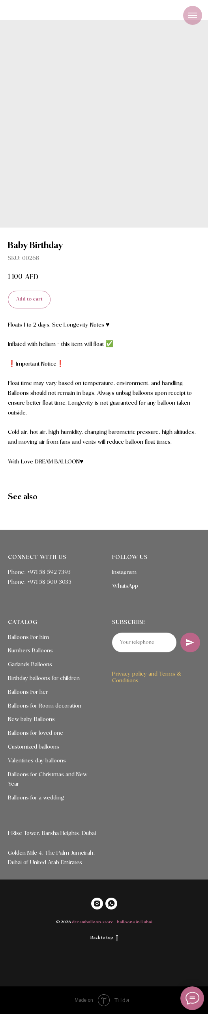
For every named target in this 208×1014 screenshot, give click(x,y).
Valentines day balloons (37, 761)
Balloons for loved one (35, 733)
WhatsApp (125, 586)
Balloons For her (28, 692)
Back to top (104, 938)
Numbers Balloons (30, 651)
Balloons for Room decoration (44, 706)
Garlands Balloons (30, 664)
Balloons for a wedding (36, 798)
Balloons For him (28, 637)
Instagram (124, 572)
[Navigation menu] (192, 15)
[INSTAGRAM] (97, 903)
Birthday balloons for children (44, 678)
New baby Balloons (31, 719)
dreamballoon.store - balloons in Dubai (112, 922)
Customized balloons (33, 747)
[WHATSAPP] (111, 903)
